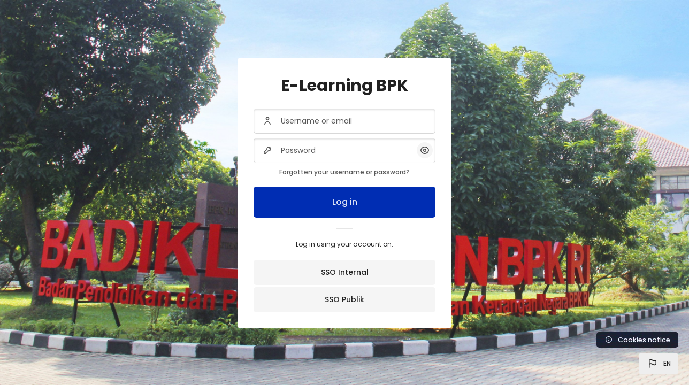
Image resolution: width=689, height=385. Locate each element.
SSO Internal (345, 272)
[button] (658, 363)
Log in (344, 202)
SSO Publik (344, 299)
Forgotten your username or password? (344, 171)
